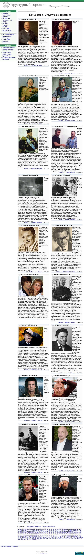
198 (19, 533)
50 (37, 538)
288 (25, 530)
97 (33, 537)
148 (58, 535)
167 (19, 535)
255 (29, 531)
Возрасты (5, 41)
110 (72, 536)
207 (64, 532)
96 (35, 537)
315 (33, 529)
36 (58, 538)
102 (25, 537)
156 (41, 535)
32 (63, 538)
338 (49, 528)
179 (58, 533)
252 (35, 531)
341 (43, 528)
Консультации (6, 52)
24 (75, 538)
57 (27, 538)
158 (37, 535)
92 (41, 537)
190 (35, 533)
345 (35, 528)
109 (74, 536)
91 (42, 537)
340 (45, 528)
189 (37, 533)
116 (60, 536)
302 (60, 529)
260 (19, 531)
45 (44, 538)
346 (33, 528)
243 (53, 531)
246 (47, 531)
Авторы (4, 21)
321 (21, 529)
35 (59, 538)
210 (58, 532)
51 (36, 538)
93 (39, 537)
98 (32, 537)
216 (45, 532)
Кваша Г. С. (27, 65)
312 (39, 529)
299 (66, 529)
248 (43, 531)
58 (25, 538)
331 (64, 528)
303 (58, 529)
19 (18, 539)
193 (29, 533)
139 (76, 535)
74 (67, 537)
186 (43, 533)
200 (78, 532)
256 (27, 531)
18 (19, 539)
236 (68, 531)
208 (62, 532)
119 (53, 536)
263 (76, 530)
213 (51, 532)
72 (70, 537)
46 (43, 538)
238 (64, 531)
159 (35, 535)
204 (70, 532)
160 (33, 535)
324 (78, 528)
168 (80, 533)
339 (47, 528)
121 (49, 536)
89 (45, 537)
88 (46, 537)
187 (41, 533)
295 (74, 529)
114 (64, 536)
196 (23, 533)
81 (57, 537)
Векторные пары (7, 51)
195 (25, 533)
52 (34, 538)
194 (27, 533)
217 (43, 532)
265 (72, 530)
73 (68, 537)
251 (37, 531)
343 (39, 528)
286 (29, 530)
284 (33, 530)
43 (47, 538)
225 (27, 532)
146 (62, 535)
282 (37, 530)
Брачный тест (6, 56)
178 (60, 533)
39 (53, 538)
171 (74, 533)
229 (19, 532)
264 (74, 530)
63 (18, 538)
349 (27, 528)
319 (25, 529)
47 (41, 538)
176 (64, 533)
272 (58, 530)
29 (68, 538)
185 (45, 533)
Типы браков (6, 39)
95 (36, 537)
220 (37, 532)
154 (45, 535)
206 (66, 532)
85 (51, 537)
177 (62, 533)
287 (27, 530)
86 (49, 537)
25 (74, 538)
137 (80, 535)
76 (64, 537)
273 (56, 530)
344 (37, 528)
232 (76, 531)
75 (65, 537)
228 (21, 532)
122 (47, 536)
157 (39, 535)
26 (72, 538)
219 (39, 532)
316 (31, 529)
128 (35, 536)
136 (19, 536)
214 (49, 532)
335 (56, 528)
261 (80, 530)
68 (76, 537)
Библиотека (6, 18)
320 (23, 529)
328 (70, 528)
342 (41, 528)
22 (78, 538)
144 (66, 535)
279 (43, 530)
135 (21, 536)
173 (70, 533)
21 (80, 538)
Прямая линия (6, 30)
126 (39, 536)
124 (43, 536)
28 (69, 538)
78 (61, 537)
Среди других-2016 (70, 172)
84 (52, 537)
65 (80, 537)
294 (76, 529)
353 (19, 528)
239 (62, 531)
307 (49, 529)
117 (58, 536)
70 (73, 537)
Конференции (6, 32)
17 (21, 539)
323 (80, 528)
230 (80, 531)
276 (49, 530)
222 (33, 532)
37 (56, 538)
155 (43, 535)
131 (29, 536)
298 (68, 529)
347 (31, 528)
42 (49, 538)
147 (60, 535)
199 (80, 532)
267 (68, 530)
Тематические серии (8, 47)
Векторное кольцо (8, 49)
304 (56, 529)
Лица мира (5, 59)
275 (51, 530)
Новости (5, 13)
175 (66, 533)
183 (49, 533)
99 (30, 537)
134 (23, 536)
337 (51, 528)
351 (23, 528)
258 (23, 531)
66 (79, 537)
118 (56, 536)
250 (39, 531)
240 (60, 531)
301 (62, 529)
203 (72, 532)
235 (70, 531)
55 (30, 538)
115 (62, 536)
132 (27, 536)
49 (39, 538)
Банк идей (5, 28)
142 (70, 535)
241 (58, 531)
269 (64, 530)
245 (49, 531)
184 (47, 533)
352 (21, 528)
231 (78, 531)
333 (60, 528)
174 (68, 533)
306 (51, 529)
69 (74, 537)
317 (29, 529)
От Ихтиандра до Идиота (35, 271)
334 (58, 528)
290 (21, 530)
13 (27, 539)
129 (33, 536)
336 (53, 528)
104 (21, 537)
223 (31, 532)
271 (60, 530)
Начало (52, 526)
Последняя (30, 526)
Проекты (5, 23)
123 (45, 536)
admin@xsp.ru (43, 553)
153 (47, 535)
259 (21, 531)
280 (41, 530)
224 (29, 532)
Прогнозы (5, 16)
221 (35, 532)
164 (25, 535)
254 (31, 531)
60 (22, 538)
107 (78, 536)
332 (62, 528)
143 (68, 535)
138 (78, 535)
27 (71, 538)
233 (74, 531)
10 (31, 539)
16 (22, 539)
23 (77, 538)
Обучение (5, 25)
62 (19, 538)
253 (33, 531)
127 (37, 536)
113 (66, 536)
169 (78, 533)
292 (80, 529)
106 (80, 536)
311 (41, 529)
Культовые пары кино (36, 222)
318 (27, 529)
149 (56, 535)
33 (62, 538)
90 (43, 537)
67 (77, 537)
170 (76, 533)
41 (50, 538)
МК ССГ (4, 27)
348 (29, 528)
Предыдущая (46, 526)
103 (23, 537)
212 (53, 532)
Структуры (5, 38)
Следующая (37, 526)
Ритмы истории (7, 43)
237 (66, 531)
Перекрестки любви (70, 219)
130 (31, 536)
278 (45, 530)
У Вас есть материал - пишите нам (9, 546)
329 (68, 528)
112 (68, 536)
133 (25, 536)
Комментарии (6, 15)
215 (47, 532)
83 (54, 537)
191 (33, 533)
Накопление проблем (36, 65)
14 (25, 539)
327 (72, 528)
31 (65, 538)
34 (61, 538)
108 (76, 536)
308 (47, 529)
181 (53, 533)
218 (41, 532)
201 (76, 532)
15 (24, 539)
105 (19, 537)
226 (25, 532)
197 (21, 533)
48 (40, 538)
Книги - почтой (6, 54)
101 (27, 537)
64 (82, 537)
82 (55, 537)
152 (49, 535)
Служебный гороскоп (8, 57)
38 (55, 538)
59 (24, 538)
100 (29, 537)
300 (64, 529)
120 (51, 536)
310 (43, 529)
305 (53, 529)
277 (47, 530)
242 (56, 531)
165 (23, 535)
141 (72, 535)
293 (78, 529)
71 (71, 537)
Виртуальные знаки (8, 34)
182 (51, 533)
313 (37, 529)
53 (33, 538)
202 (74, 532)
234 (72, 531)
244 (51, 531)
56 (28, 538)
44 (46, 538)
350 (25, 528)
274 (53, 530)
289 (23, 530)
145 (64, 535)
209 (60, 532)
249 (41, 531)
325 (76, 528)
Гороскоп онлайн (7, 20)
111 (70, 536)
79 (60, 537)
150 (53, 535)
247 (45, 531)
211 (56, 532)
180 (56, 533)
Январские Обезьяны (70, 322)
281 (39, 530)
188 (39, 533)
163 (27, 535)
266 (70, 530)
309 (45, 529)
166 (21, 535)
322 (19, 529)
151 (51, 535)
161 (31, 535)
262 (78, 530)
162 (29, 535)
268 (66, 530)
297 (70, 529)
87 (48, 537)
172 (72, 533)
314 (35, 529)
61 (21, 538)
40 (52, 538)
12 (28, 539)
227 (23, 532)
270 (62, 530)
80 (58, 537)
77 (63, 537)
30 (66, 538)
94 (38, 537)
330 (66, 528)
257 (25, 531)
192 (31, 533)
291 (19, 530)
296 (72, 529)
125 (41, 536)
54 (31, 538)
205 (68, 532)
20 (81, 538)
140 (74, 535)
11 (30, 539)
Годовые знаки (6, 36)
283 (35, 530)
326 (74, 528)
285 (31, 530)
